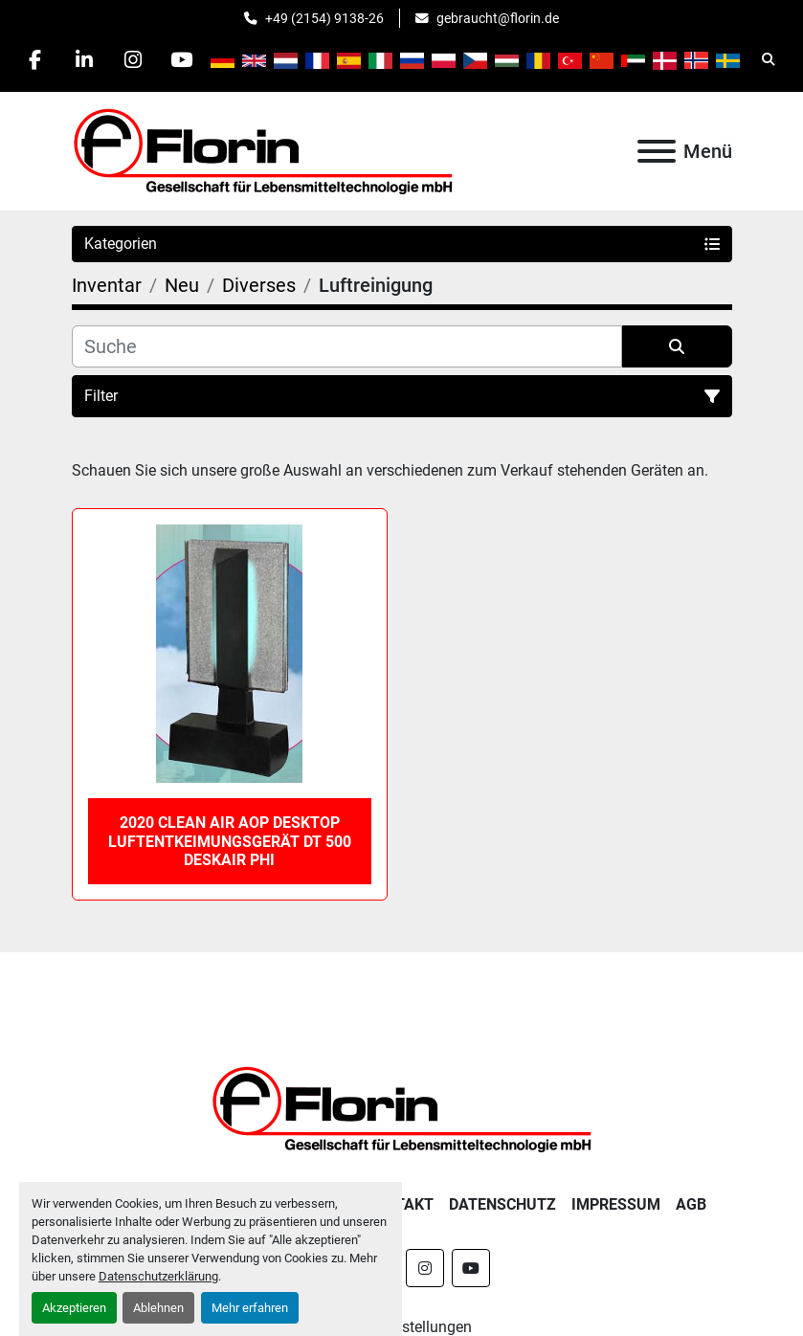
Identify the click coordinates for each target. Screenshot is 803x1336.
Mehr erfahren (250, 1308)
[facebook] (35, 59)
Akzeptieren (74, 1308)
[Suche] (347, 346)
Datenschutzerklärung (158, 1276)
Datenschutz (502, 1204)
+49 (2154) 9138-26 (324, 18)
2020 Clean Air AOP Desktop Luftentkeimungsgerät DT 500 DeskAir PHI (229, 840)
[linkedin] (84, 59)
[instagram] (133, 59)
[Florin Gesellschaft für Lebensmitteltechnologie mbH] (402, 1108)
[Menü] (656, 151)
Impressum (615, 1204)
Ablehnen (158, 1308)
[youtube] (182, 59)
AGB (691, 1204)
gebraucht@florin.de (497, 18)
